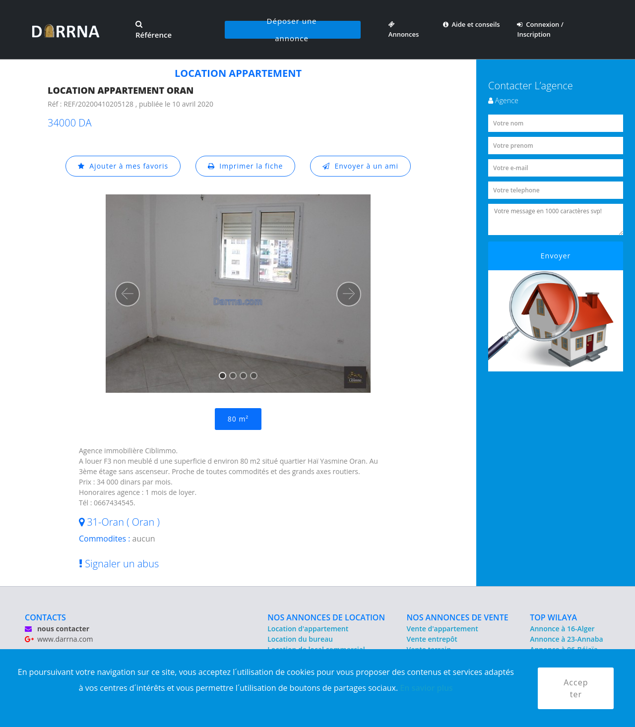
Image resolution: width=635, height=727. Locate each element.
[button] (127, 294)
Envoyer (556, 255)
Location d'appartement (307, 628)
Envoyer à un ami (360, 166)
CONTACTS (45, 617)
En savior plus (426, 687)
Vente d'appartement (442, 628)
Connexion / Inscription (540, 29)
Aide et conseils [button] (471, 24)
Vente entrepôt (432, 639)
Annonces (403, 29)
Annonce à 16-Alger (562, 628)
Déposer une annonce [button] (292, 30)
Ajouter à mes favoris (123, 166)
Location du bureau (300, 639)
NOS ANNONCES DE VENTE (457, 617)
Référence (153, 30)
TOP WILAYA (553, 617)
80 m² (238, 419)
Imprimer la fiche (245, 166)
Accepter (576, 688)
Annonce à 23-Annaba (566, 639)
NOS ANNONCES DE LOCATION (326, 617)
